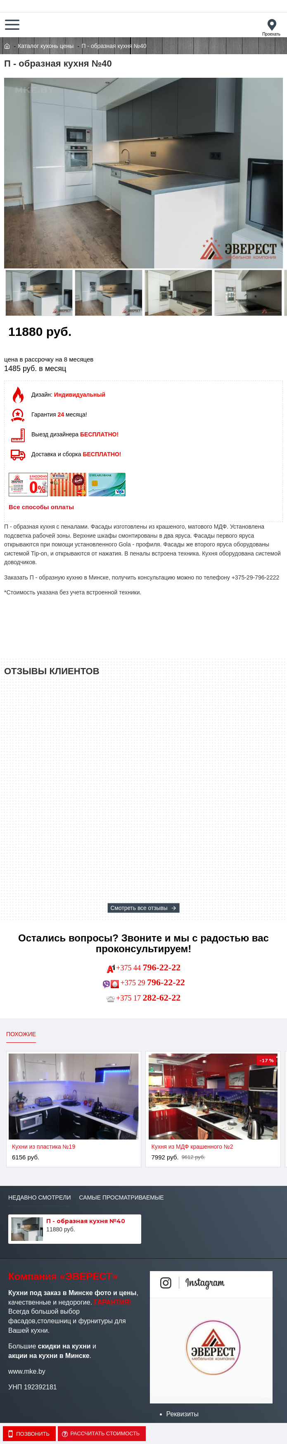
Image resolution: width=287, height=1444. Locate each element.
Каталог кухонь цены (46, 46)
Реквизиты (182, 1414)
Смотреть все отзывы (138, 908)
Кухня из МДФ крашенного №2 (192, 1146)
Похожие (21, 1034)
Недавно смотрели (39, 1197)
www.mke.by (26, 1371)
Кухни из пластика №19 (43, 1146)
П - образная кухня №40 (85, 1221)
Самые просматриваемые (121, 1197)
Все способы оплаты (41, 506)
